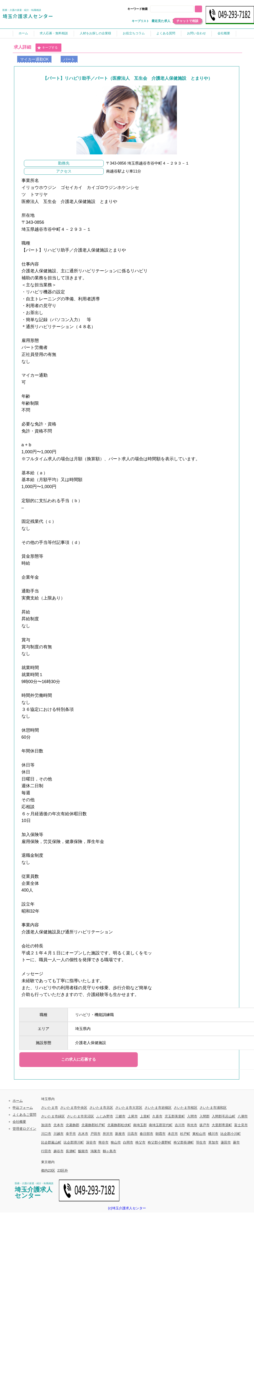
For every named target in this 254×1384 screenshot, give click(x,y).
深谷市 (91, 1142)
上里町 (145, 1116)
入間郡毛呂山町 (223, 1116)
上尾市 (133, 1116)
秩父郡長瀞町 (184, 1142)
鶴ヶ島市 (109, 1151)
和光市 (192, 1125)
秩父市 (140, 1142)
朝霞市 (160, 1134)
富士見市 (241, 1125)
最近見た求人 (161, 21)
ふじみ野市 (104, 1116)
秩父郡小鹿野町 (159, 1142)
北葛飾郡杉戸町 (93, 1125)
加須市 (46, 1125)
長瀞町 (71, 1151)
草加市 (213, 1142)
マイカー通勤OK (34, 59)
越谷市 (58, 1151)
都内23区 (48, 1170)
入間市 (192, 1116)
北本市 (58, 1125)
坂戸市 (204, 1125)
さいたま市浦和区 (213, 1108)
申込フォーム (23, 1108)
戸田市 (95, 1134)
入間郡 (204, 1116)
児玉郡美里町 (175, 1116)
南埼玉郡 (140, 1125)
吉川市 (180, 1125)
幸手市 (71, 1134)
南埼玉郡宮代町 (161, 1125)
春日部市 (146, 1134)
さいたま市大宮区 (128, 1108)
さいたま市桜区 (185, 1108)
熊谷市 (103, 1142)
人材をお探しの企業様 (95, 33)
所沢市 (108, 1134)
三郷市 (120, 1116)
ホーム (23, 33)
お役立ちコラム (134, 33)
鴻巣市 (95, 1151)
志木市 (83, 1134)
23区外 (62, 1170)
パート (69, 59)
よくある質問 (165, 33)
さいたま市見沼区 (80, 1116)
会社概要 (224, 33)
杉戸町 (185, 1134)
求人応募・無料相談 (54, 33)
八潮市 (243, 1116)
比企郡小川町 (230, 1134)
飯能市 (83, 1151)
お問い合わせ (196, 33)
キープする (47, 48)
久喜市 (157, 1116)
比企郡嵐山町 (51, 1142)
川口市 (46, 1134)
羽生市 (201, 1142)
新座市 (120, 1134)
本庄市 (173, 1134)
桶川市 (213, 1134)
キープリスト (140, 21)
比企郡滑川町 (74, 1142)
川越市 (58, 1134)
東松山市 (199, 1134)
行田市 (46, 1151)
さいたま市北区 (101, 1108)
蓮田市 (226, 1142)
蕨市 (236, 1142)
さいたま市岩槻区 (158, 1108)
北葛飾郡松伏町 (119, 1125)
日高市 (132, 1134)
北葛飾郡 (72, 1125)
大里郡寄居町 (222, 1125)
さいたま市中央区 (73, 1108)
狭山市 (116, 1142)
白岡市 (128, 1142)
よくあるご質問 (24, 1115)
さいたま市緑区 (53, 1116)
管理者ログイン (24, 1129)
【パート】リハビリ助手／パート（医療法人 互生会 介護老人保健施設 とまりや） (127, 78)
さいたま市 (49, 1108)
